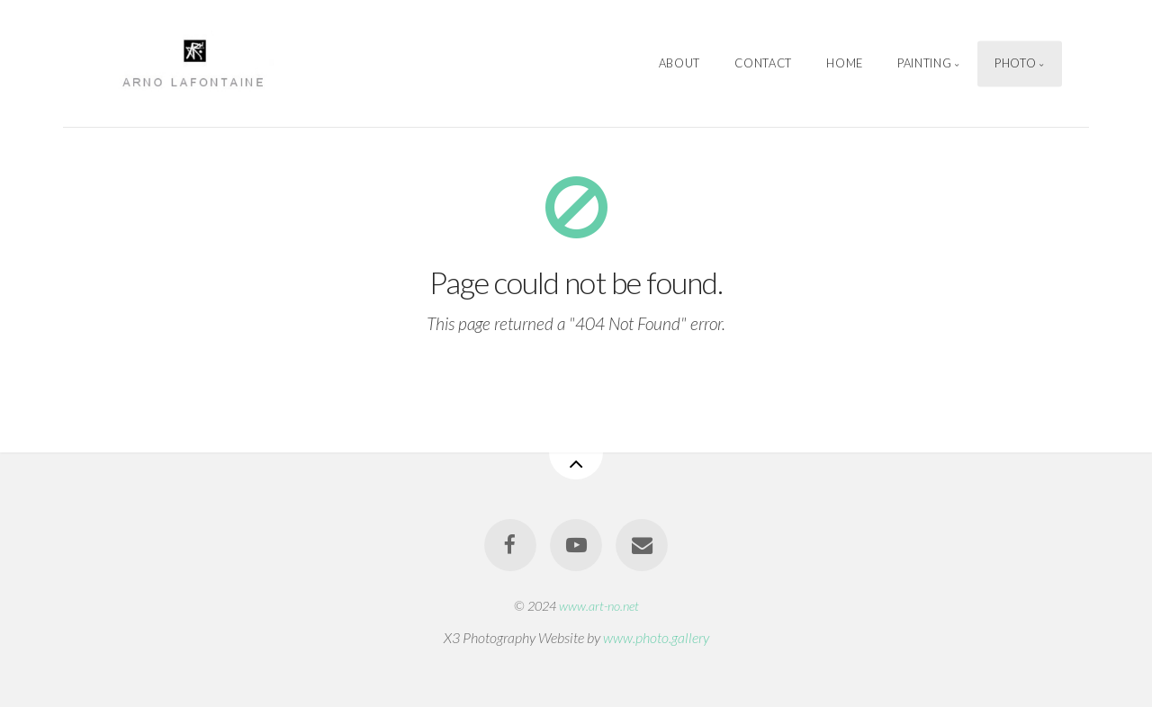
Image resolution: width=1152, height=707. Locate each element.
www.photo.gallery (656, 637)
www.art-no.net (599, 605)
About (679, 63)
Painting (924, 63)
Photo (1015, 63)
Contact (762, 63)
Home (844, 63)
